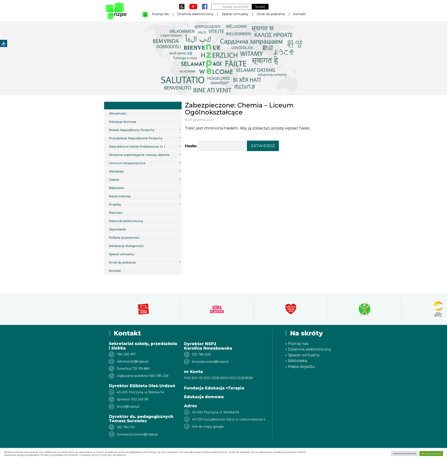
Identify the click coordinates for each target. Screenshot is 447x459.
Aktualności (117, 113)
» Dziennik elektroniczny (308, 349)
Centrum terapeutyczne (144, 163)
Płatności (116, 213)
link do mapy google (208, 426)
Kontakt (299, 14)
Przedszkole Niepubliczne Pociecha (144, 138)
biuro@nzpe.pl (128, 406)
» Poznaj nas (297, 343)
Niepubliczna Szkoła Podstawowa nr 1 (144, 146)
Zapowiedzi (117, 229)
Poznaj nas (160, 14)
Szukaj (260, 7)
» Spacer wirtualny (302, 355)
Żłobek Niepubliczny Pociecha (144, 130)
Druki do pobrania (271, 14)
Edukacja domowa (122, 122)
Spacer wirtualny (235, 14)
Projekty (144, 204)
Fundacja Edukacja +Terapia (214, 388)
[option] (143, 309)
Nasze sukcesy (144, 196)
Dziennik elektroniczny (195, 14)
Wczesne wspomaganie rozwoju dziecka (144, 155)
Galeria (144, 179)
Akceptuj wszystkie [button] (431, 453)
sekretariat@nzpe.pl (132, 361)
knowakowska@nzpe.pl (210, 361)
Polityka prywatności (124, 237)
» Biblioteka (296, 360)
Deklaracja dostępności (126, 246)
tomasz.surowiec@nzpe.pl (137, 434)
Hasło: (215, 146)
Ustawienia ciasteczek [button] (404, 453)
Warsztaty (144, 171)
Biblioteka (116, 188)
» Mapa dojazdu (300, 366)
